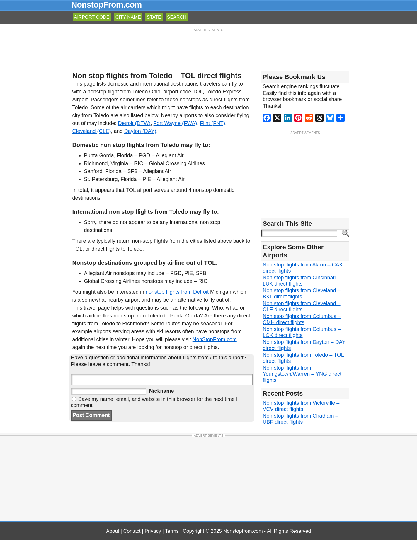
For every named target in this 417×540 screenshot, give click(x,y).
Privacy (153, 531)
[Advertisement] (208, 46)
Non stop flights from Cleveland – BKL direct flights (302, 294)
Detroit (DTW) (134, 123)
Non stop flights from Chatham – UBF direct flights (300, 419)
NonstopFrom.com (106, 4)
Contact (132, 531)
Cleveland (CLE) (91, 131)
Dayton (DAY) (140, 131)
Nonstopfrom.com (243, 531)
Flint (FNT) (212, 123)
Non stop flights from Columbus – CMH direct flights (302, 319)
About (112, 531)
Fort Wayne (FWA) (175, 123)
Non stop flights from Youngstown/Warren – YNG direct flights (302, 374)
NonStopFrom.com (215, 339)
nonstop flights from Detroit (177, 292)
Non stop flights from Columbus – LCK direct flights (302, 332)
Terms (172, 531)
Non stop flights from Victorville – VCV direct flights (301, 406)
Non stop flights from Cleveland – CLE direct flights (302, 306)
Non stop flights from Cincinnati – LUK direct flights (301, 281)
